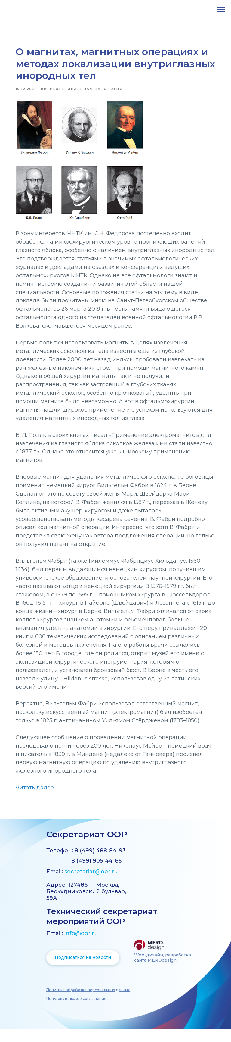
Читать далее (38, 798)
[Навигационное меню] (221, 10)
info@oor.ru (81, 946)
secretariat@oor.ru (91, 884)
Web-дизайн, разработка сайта (162, 970)
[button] (88, 1002)
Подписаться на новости (83, 970)
